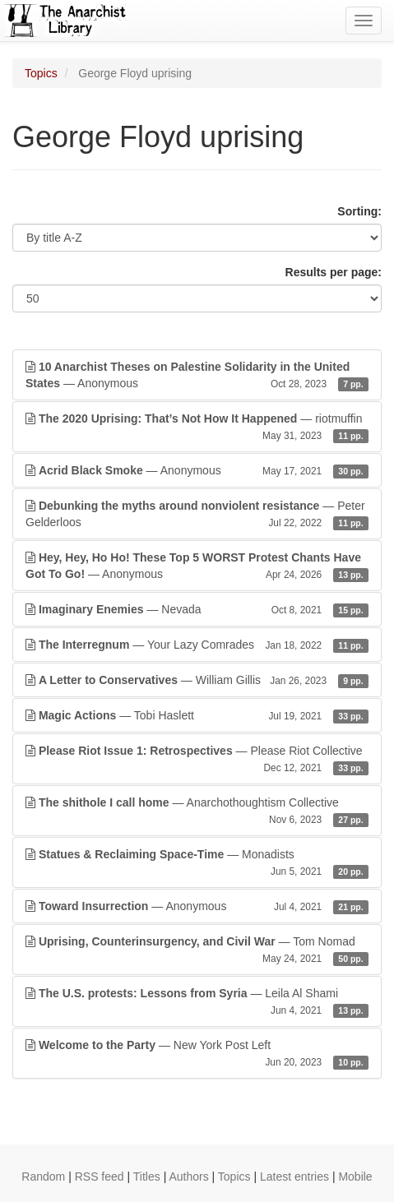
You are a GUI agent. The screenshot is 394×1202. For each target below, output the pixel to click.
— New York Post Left (197, 1054)
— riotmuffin (197, 427)
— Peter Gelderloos (197, 514)
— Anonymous (197, 375)
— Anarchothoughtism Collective (197, 811)
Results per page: (333, 272)
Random (43, 1176)
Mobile (355, 1176)
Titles (146, 1176)
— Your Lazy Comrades (197, 644)
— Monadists (197, 863)
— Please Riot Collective (197, 759)
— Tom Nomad (197, 950)
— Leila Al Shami (197, 1002)
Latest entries (294, 1176)
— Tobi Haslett (197, 715)
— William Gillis (197, 680)
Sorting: (359, 211)
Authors (188, 1176)
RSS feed (99, 1176)
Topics (41, 73)
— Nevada (197, 609)
